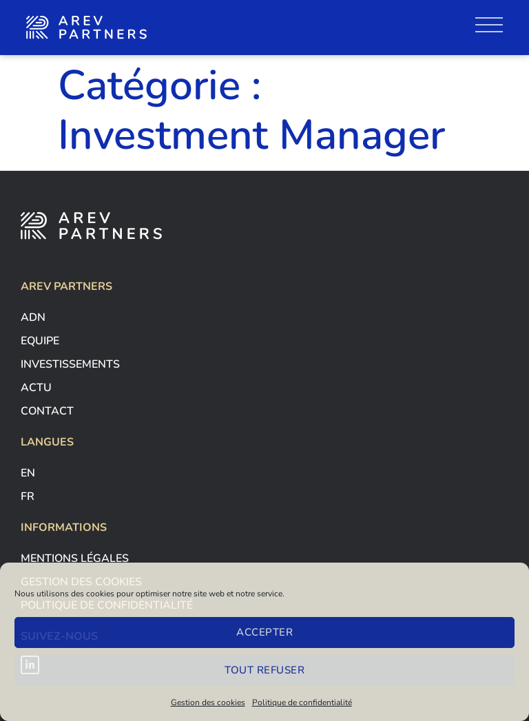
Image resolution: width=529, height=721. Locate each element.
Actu (36, 387)
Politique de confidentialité (302, 702)
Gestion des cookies (208, 702)
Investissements (70, 364)
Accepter (264, 632)
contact (47, 411)
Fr (27, 496)
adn (33, 317)
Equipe (40, 340)
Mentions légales (75, 558)
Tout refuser (264, 670)
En (28, 473)
